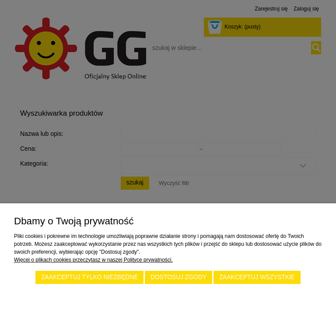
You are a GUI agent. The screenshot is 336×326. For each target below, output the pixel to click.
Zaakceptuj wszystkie (257, 277)
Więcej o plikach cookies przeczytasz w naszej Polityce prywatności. (93, 260)
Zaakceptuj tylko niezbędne (89, 277)
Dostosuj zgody (178, 277)
